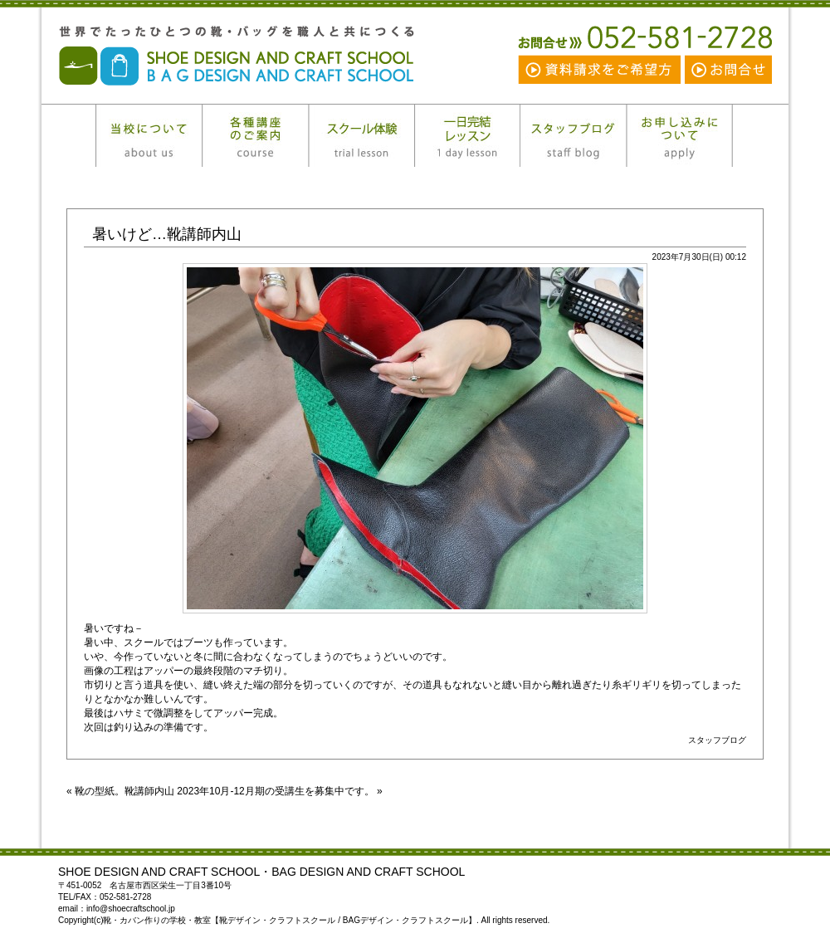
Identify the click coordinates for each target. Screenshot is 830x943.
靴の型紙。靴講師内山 (124, 791)
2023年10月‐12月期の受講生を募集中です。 (275, 791)
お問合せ (728, 69)
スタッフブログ (573, 136)
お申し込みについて (680, 136)
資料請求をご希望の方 (601, 69)
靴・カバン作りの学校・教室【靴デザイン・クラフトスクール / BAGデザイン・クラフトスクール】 (265, 56)
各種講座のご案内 (255, 136)
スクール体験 (361, 136)
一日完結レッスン (467, 136)
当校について (148, 136)
